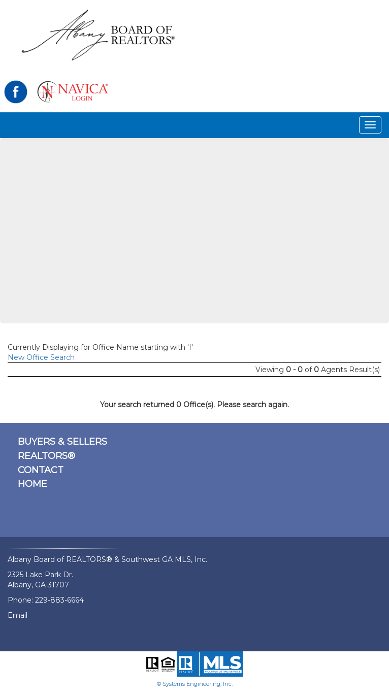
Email (17, 615)
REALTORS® (46, 455)
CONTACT (40, 470)
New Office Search (41, 357)
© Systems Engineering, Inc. (195, 683)
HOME (32, 483)
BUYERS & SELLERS (62, 441)
